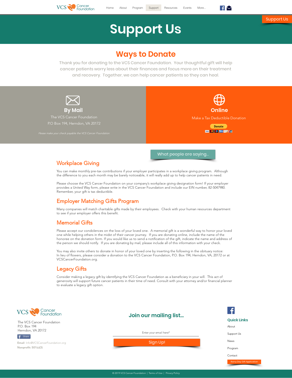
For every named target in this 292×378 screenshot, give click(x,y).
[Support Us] (277, 19)
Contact (232, 355)
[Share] (24, 336)
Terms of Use (155, 373)
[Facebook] (222, 8)
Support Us (234, 333)
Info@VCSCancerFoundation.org (46, 343)
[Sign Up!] (157, 342)
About (231, 326)
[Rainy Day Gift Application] (244, 362)
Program (232, 348)
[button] (218, 128)
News (230, 341)
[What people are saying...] (183, 154)
